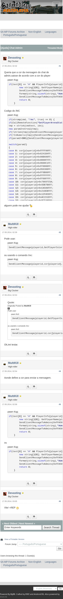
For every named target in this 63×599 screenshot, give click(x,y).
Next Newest (26, 523)
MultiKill (13, 224)
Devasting (14, 57)
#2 (60, 232)
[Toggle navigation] (56, 4)
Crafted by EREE (23, 594)
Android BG (39, 594)
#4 (60, 371)
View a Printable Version (14, 539)
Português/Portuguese (15, 35)
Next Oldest (10, 523)
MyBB (12, 594)
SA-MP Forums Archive (12, 31)
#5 (60, 404)
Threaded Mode (55, 48)
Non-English (34, 31)
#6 (60, 501)
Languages (50, 31)
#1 (60, 66)
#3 (60, 295)
